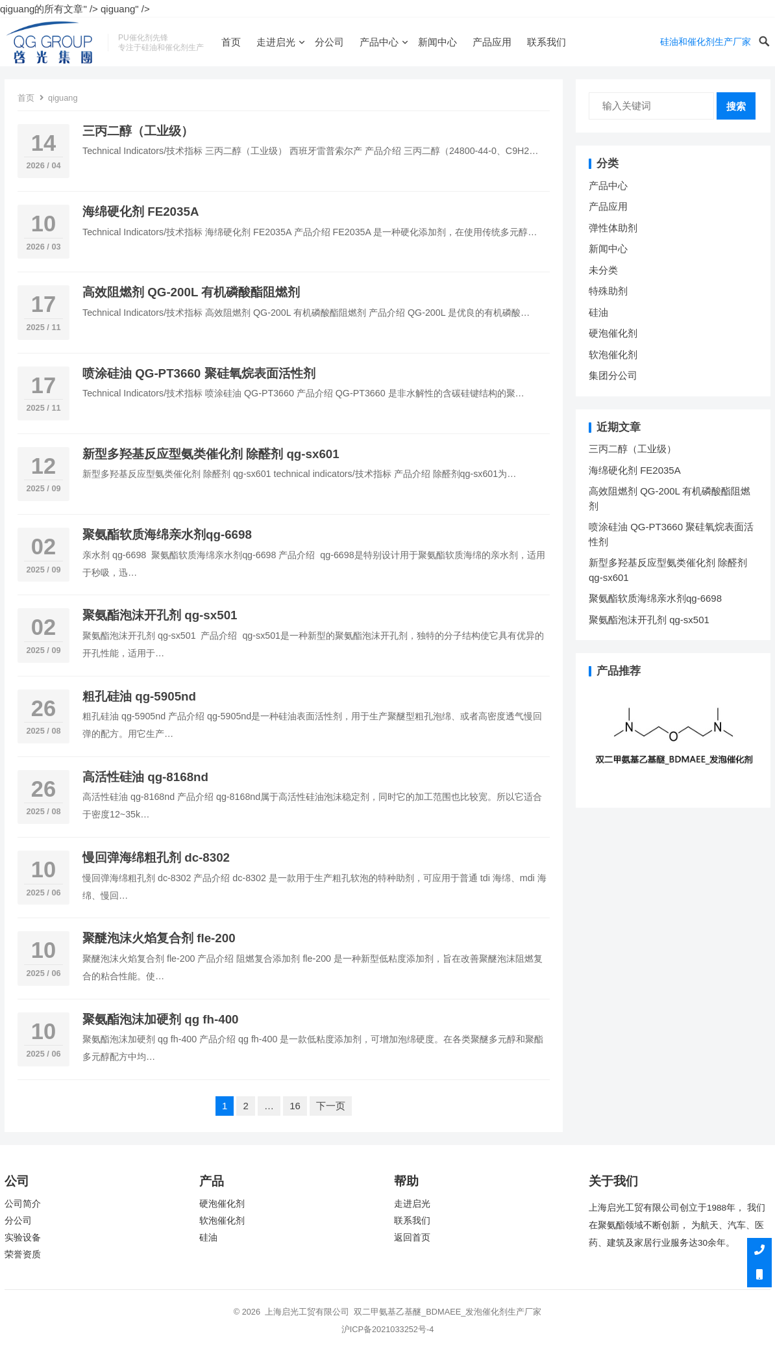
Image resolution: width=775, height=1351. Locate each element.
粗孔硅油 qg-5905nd (139, 696)
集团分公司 (613, 375)
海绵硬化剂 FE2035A (140, 211)
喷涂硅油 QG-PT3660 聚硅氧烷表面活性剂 (198, 373)
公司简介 (23, 1204)
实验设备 (23, 1237)
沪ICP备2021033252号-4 (387, 1329)
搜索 (736, 106)
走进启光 (275, 41)
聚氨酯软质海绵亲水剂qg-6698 (167, 534)
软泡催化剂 (613, 354)
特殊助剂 (608, 290)
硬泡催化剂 (613, 333)
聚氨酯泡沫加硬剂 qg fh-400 (160, 1019)
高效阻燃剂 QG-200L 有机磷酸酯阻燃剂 (191, 292)
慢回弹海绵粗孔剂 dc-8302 (156, 857)
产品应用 (492, 41)
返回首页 (412, 1237)
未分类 (603, 270)
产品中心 (379, 41)
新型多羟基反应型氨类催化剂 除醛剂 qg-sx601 (212, 454)
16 (295, 1105)
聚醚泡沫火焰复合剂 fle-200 (159, 938)
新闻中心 (437, 41)
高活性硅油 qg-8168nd (145, 777)
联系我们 (546, 41)
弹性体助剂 (613, 227)
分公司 (329, 41)
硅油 (598, 312)
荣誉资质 (23, 1254)
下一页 (330, 1105)
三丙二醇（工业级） (137, 131)
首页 (231, 41)
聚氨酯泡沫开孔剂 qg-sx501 (161, 615)
